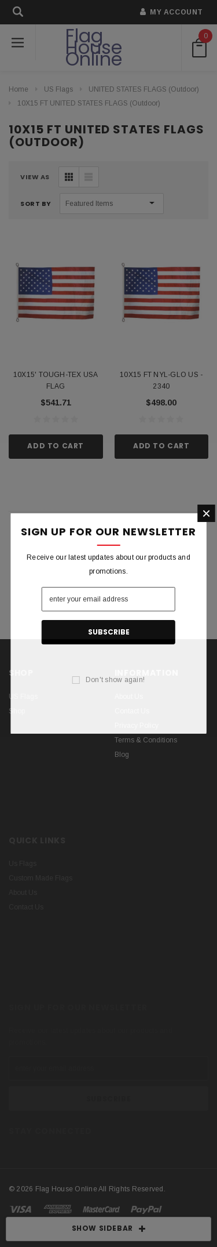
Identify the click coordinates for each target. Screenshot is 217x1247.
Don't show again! (115, 680)
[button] (206, 513)
